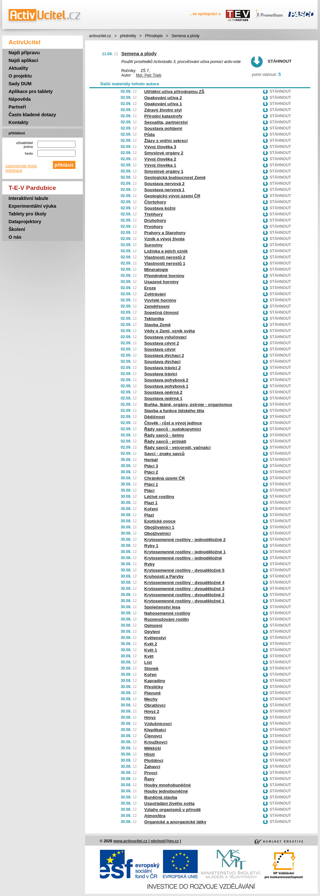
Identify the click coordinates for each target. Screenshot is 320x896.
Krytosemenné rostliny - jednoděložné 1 (185, 551)
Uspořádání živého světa (169, 803)
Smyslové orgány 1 (164, 171)
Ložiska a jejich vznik (166, 251)
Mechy (151, 699)
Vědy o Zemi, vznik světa (169, 330)
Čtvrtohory (155, 202)
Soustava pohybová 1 (166, 386)
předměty (128, 36)
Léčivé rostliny (159, 496)
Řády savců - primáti (165, 441)
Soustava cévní (160, 349)
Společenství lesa (162, 607)
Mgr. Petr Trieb (148, 75)
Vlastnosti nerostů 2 (164, 257)
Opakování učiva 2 (163, 97)
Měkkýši (152, 748)
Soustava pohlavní (163, 128)
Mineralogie (156, 269)
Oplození (153, 625)
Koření (151, 508)
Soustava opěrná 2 (163, 392)
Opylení (152, 631)
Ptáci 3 (151, 466)
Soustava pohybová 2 (166, 380)
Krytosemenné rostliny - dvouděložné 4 (184, 582)
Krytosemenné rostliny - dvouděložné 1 (184, 601)
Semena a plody (139, 53)
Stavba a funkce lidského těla (174, 410)
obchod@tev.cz (164, 841)
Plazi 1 (151, 502)
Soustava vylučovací (165, 337)
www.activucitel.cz (131, 841)
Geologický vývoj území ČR (172, 195)
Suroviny (153, 245)
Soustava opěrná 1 (163, 398)
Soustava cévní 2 (161, 343)
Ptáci (149, 490)
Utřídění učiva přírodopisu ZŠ (174, 91)
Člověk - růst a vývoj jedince (173, 423)
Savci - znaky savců (164, 453)
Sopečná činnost (161, 312)
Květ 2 (150, 643)
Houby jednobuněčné (166, 791)
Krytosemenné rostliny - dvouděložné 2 (184, 594)
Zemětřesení (157, 306)
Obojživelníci (157, 533)
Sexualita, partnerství (166, 122)
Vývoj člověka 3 (160, 146)
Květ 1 (150, 650)
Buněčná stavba (160, 797)
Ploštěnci (153, 760)
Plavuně (152, 693)
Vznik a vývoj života (164, 238)
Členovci (153, 736)
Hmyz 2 (152, 711)
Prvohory (153, 226)
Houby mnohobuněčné (167, 785)
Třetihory (153, 214)
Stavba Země (157, 324)
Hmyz (150, 717)
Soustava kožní (160, 208)
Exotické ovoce (160, 521)
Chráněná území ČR (164, 478)
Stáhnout (280, 61)
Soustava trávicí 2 (162, 367)
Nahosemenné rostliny (167, 613)
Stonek (151, 668)
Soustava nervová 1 (164, 189)
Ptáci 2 (151, 472)
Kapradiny (154, 680)
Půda (149, 134)
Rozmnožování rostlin (166, 619)
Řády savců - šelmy (164, 435)
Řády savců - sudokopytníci (172, 429)
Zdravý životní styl (163, 110)
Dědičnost (154, 416)
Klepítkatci (155, 729)
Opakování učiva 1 (163, 103)
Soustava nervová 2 (164, 183)
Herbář (151, 459)
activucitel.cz (100, 36)
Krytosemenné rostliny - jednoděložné (183, 558)
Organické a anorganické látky (175, 821)
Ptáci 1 (151, 484)
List (148, 662)
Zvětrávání (155, 294)
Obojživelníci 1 (159, 527)
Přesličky (153, 686)
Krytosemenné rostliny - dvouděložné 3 (184, 588)
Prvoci (151, 772)
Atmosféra (155, 815)
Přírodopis (154, 36)
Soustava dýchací (162, 361)
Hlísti (149, 754)
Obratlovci (155, 705)
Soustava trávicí (160, 373)
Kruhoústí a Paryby (164, 576)
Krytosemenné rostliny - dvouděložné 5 (184, 570)
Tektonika (154, 318)
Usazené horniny (161, 281)
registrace (14, 170)
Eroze (150, 288)
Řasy (149, 778)
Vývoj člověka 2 (160, 159)
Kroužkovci (156, 742)
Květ (149, 656)
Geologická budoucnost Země (175, 177)
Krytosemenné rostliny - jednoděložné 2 (185, 539)
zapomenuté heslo (21, 166)
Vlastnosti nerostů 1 (164, 263)
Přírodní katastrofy (163, 116)
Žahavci (152, 766)
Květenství (155, 637)
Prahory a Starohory (165, 232)
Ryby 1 (151, 545)
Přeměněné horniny (164, 275)
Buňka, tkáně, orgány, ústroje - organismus (188, 404)
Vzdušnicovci (158, 723)
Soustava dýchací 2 (164, 355)
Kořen (150, 674)
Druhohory (155, 220)
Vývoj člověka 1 (160, 165)
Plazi (149, 515)
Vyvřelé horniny (160, 300)
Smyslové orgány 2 (164, 153)
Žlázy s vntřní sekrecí (166, 140)
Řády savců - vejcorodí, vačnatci (177, 447)
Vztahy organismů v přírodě (172, 809)
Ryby (149, 564)
